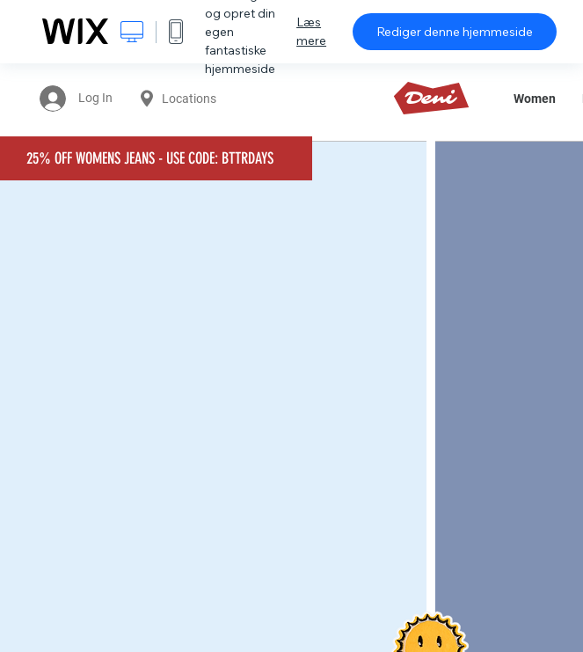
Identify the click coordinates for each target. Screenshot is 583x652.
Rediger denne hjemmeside (454, 32)
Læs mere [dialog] (311, 31)
